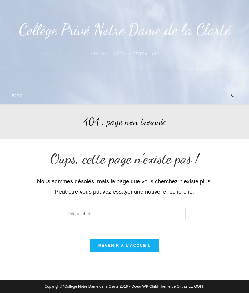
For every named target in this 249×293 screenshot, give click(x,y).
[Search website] (233, 96)
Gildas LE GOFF (191, 286)
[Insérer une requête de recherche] (125, 214)
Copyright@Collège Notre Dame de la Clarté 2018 (86, 286)
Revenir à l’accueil (124, 245)
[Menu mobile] (13, 95)
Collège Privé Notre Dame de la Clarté (124, 29)
